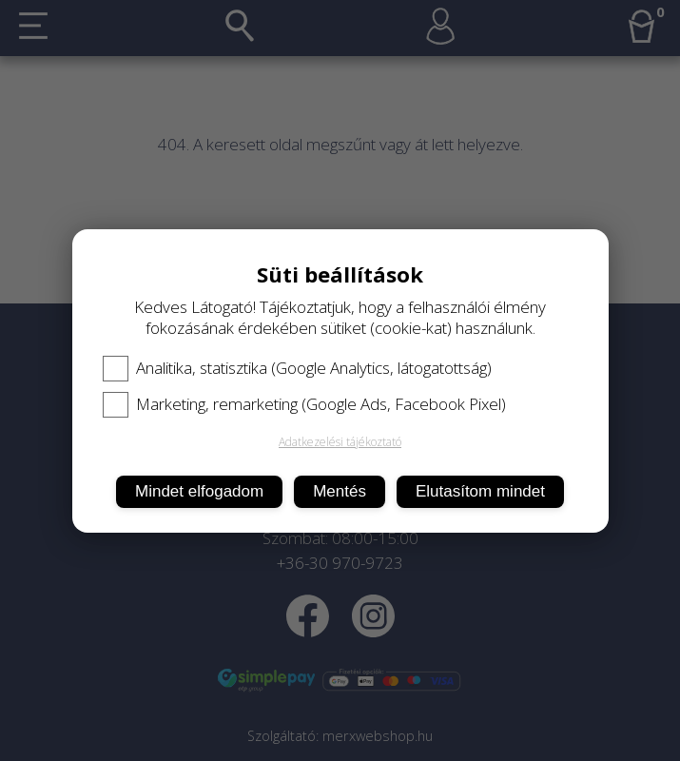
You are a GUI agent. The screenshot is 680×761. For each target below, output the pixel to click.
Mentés (339, 491)
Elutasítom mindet (480, 491)
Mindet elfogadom (199, 491)
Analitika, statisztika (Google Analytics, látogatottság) (297, 368)
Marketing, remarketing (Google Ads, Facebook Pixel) (304, 404)
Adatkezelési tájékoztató (340, 442)
